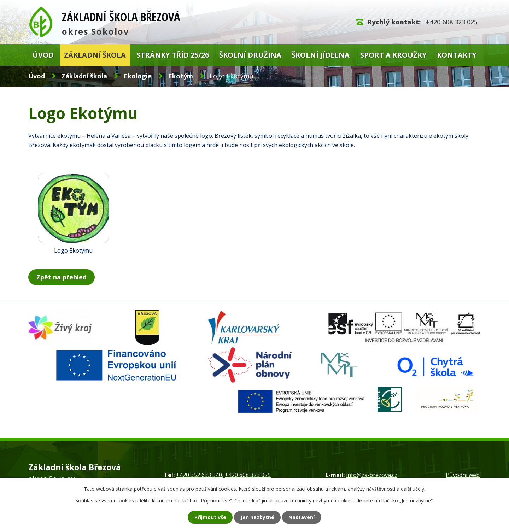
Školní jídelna (321, 55)
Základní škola (95, 55)
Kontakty (456, 55)
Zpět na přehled (63, 277)
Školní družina (250, 55)
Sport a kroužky (393, 55)
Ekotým (180, 76)
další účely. (413, 487)
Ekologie (138, 76)
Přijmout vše (203, 516)
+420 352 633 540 (199, 474)
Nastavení (309, 516)
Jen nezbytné (258, 516)
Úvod (43, 55)
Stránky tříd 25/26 (172, 55)
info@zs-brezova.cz (371, 474)
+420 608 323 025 (452, 22)
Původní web (463, 474)
